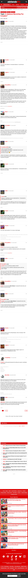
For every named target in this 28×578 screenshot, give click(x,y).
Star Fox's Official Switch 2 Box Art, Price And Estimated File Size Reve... (15, 453)
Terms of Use (9, 492)
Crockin (6, 164)
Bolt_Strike (7, 375)
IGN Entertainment (16, 562)
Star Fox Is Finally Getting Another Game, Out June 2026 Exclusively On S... (14, 448)
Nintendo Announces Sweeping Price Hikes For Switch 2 (14, 450)
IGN (8, 568)
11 (26, 225)
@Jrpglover (2, 362)
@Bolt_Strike (2, 402)
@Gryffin (2, 215)
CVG (26, 568)
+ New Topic (20, 7)
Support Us (20, 490)
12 (26, 242)
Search (24, 7)
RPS (14, 569)
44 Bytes (24, 562)
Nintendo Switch (9, 9)
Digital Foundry (23, 566)
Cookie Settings (24, 492)
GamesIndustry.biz (21, 568)
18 (26, 357)
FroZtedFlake (7, 357)
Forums (3, 7)
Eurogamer (12, 568)
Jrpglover (7, 72)
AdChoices (8, 563)
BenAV (6, 111)
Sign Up (23, 425)
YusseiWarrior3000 (4, 147)
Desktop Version (14, 494)
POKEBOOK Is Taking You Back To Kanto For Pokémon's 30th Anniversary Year (14, 467)
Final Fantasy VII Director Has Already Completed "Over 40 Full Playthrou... (14, 457)
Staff (10, 490)
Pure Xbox (12, 566)
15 (26, 293)
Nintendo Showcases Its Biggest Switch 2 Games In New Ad (15, 461)
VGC (16, 568)
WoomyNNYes (8, 84)
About (7, 490)
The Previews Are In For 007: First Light (12, 459)
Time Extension (17, 566)
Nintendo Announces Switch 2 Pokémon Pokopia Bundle (14, 445)
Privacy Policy (3, 492)
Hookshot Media (7, 562)
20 (26, 397)
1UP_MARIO (7, 125)
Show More (14, 550)
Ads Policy (15, 492)
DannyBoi (7, 59)
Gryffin (6, 21)
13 (26, 258)
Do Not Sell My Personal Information (16, 563)
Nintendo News (4, 568)
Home (2, 9)
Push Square (6, 566)
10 (26, 210)
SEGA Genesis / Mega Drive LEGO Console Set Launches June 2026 (14, 470)
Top (4, 490)
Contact (24, 490)
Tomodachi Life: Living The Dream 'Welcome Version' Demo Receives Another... (15, 464)
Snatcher (7, 225)
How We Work (14, 490)
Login (20, 425)
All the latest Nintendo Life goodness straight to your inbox (14, 573)
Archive (19, 492)
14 (26, 281)
